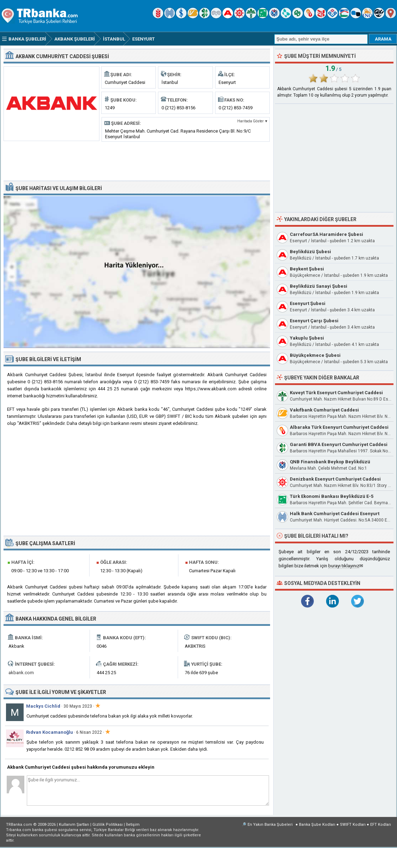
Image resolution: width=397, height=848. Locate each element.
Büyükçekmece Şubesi (315, 355)
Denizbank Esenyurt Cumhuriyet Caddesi (335, 479)
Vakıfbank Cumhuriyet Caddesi (324, 410)
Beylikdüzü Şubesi (310, 251)
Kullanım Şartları (74, 824)
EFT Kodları (380, 824)
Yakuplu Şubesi (307, 338)
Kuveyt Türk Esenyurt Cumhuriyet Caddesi (336, 392)
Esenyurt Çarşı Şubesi (314, 320)
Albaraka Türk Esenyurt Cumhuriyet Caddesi (339, 427)
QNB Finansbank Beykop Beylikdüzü (330, 461)
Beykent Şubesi (307, 269)
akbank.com (21, 672)
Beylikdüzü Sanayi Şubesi (318, 286)
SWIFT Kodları (353, 824)
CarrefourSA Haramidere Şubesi (326, 234)
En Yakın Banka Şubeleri (270, 824)
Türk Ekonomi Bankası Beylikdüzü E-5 (331, 496)
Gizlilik (107, 824)
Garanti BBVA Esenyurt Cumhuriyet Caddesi (338, 444)
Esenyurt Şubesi (307, 303)
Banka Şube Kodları (317, 824)
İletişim (133, 824)
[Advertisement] (137, 160)
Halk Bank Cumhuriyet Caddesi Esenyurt (334, 513)
